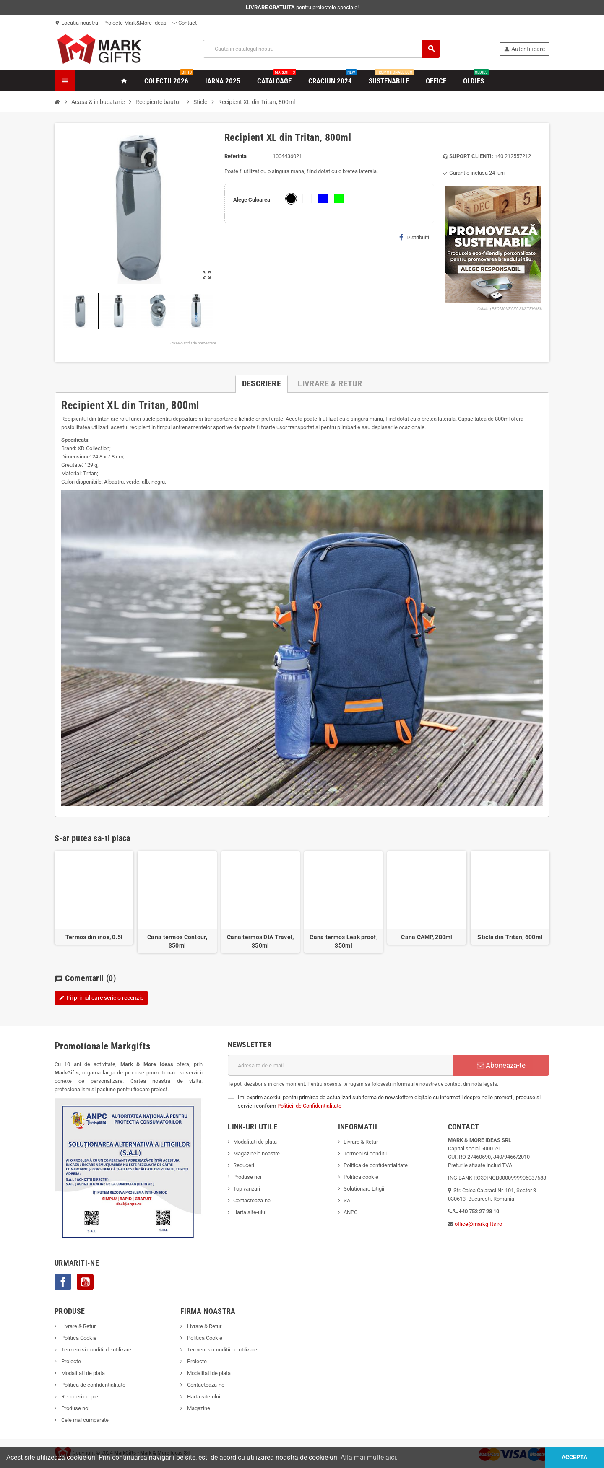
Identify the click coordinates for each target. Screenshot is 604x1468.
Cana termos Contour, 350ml (177, 941)
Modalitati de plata (255, 1142)
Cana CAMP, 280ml (426, 937)
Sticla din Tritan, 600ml (509, 937)
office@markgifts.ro (478, 1224)
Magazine (198, 1408)
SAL (348, 1200)
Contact (184, 23)
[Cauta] (321, 49)
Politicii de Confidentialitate (309, 1106)
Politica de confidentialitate (376, 1165)
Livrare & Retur (361, 1142)
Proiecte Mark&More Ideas (135, 23)
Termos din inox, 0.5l (94, 937)
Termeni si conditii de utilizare (95, 1349)
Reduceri (243, 1165)
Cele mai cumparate (84, 1420)
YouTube (85, 1282)
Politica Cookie (78, 1338)
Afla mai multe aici (368, 1457)
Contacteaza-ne (252, 1200)
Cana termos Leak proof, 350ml (343, 941)
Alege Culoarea (251, 200)
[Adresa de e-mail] (340, 1065)
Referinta (235, 156)
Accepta (573, 1457)
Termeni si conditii (365, 1153)
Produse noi (247, 1177)
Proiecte (70, 1361)
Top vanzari (246, 1189)
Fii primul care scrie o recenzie (101, 997)
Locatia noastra (76, 23)
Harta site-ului (249, 1212)
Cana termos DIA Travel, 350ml (260, 941)
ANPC (350, 1212)
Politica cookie (361, 1177)
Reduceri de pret (80, 1396)
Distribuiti (414, 237)
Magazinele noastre (256, 1153)
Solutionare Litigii (364, 1189)
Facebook (63, 1282)
